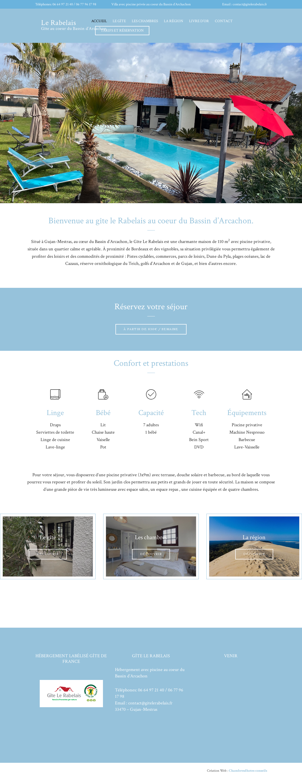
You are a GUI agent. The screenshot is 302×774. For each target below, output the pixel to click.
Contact (224, 21)
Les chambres (145, 21)
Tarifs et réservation (122, 30)
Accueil (99, 21)
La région (173, 21)
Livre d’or (199, 21)
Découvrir (48, 554)
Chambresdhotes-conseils (247, 770)
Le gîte (119, 21)
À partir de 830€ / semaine (151, 329)
